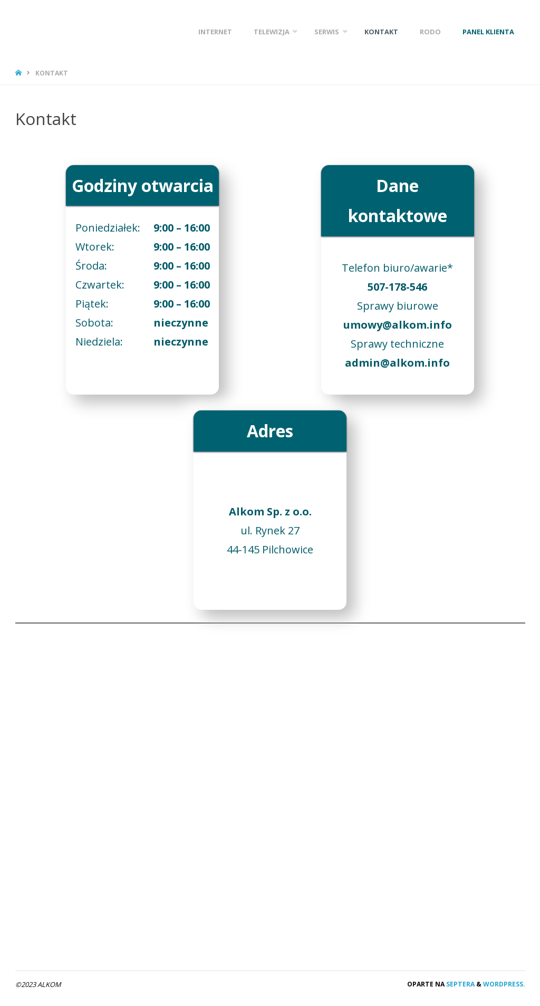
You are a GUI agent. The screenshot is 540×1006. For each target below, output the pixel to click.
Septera (460, 984)
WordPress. (504, 984)
